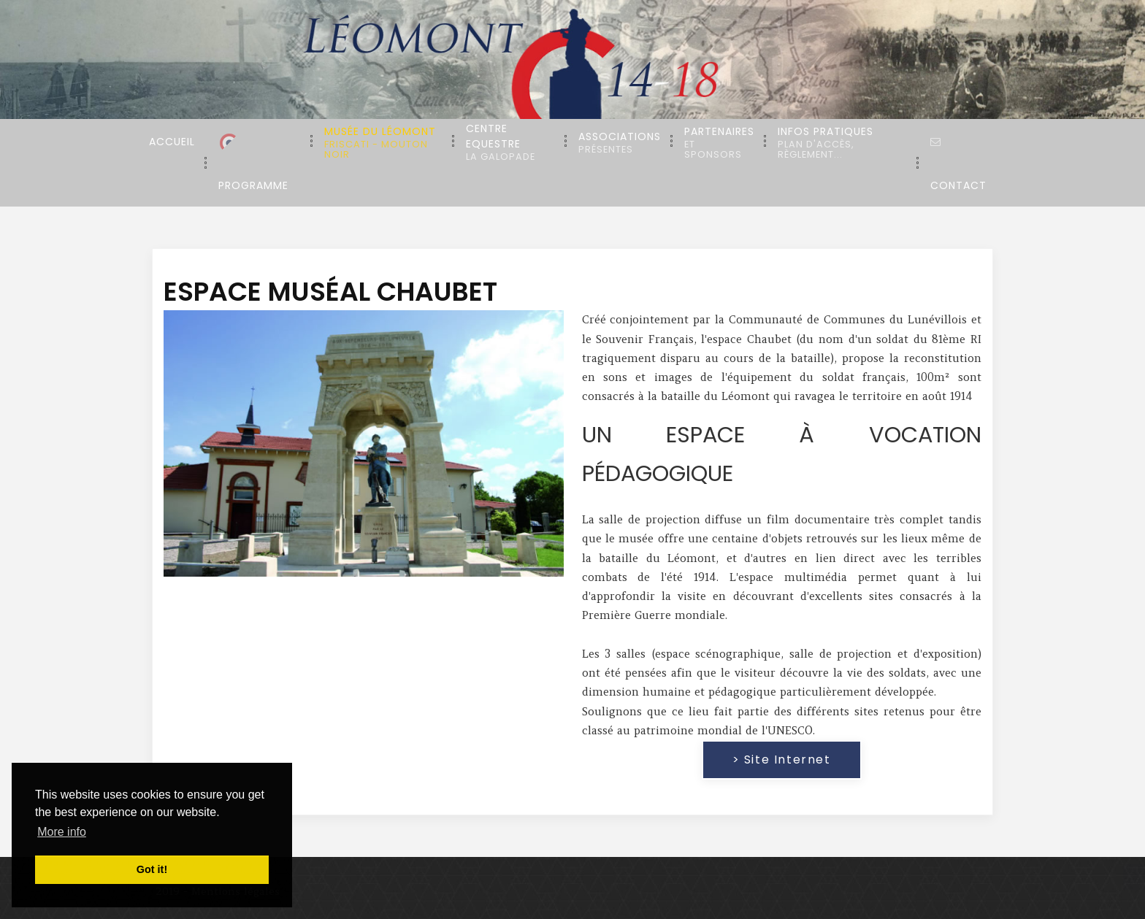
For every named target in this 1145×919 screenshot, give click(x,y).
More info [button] (61, 832)
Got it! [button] (152, 869)
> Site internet (781, 759)
